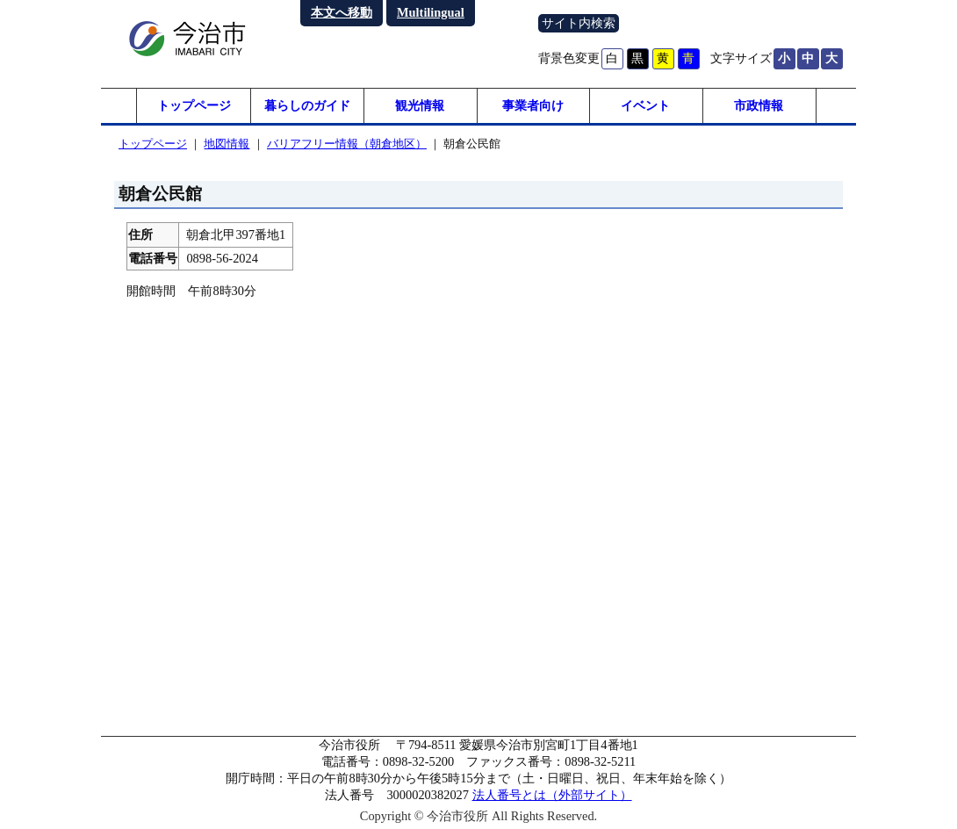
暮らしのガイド (307, 105)
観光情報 (419, 105)
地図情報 (226, 143)
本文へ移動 (341, 12)
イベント (645, 105)
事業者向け (533, 105)
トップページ (194, 105)
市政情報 (758, 105)
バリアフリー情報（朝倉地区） (347, 143)
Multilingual (430, 12)
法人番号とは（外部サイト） (552, 795)
